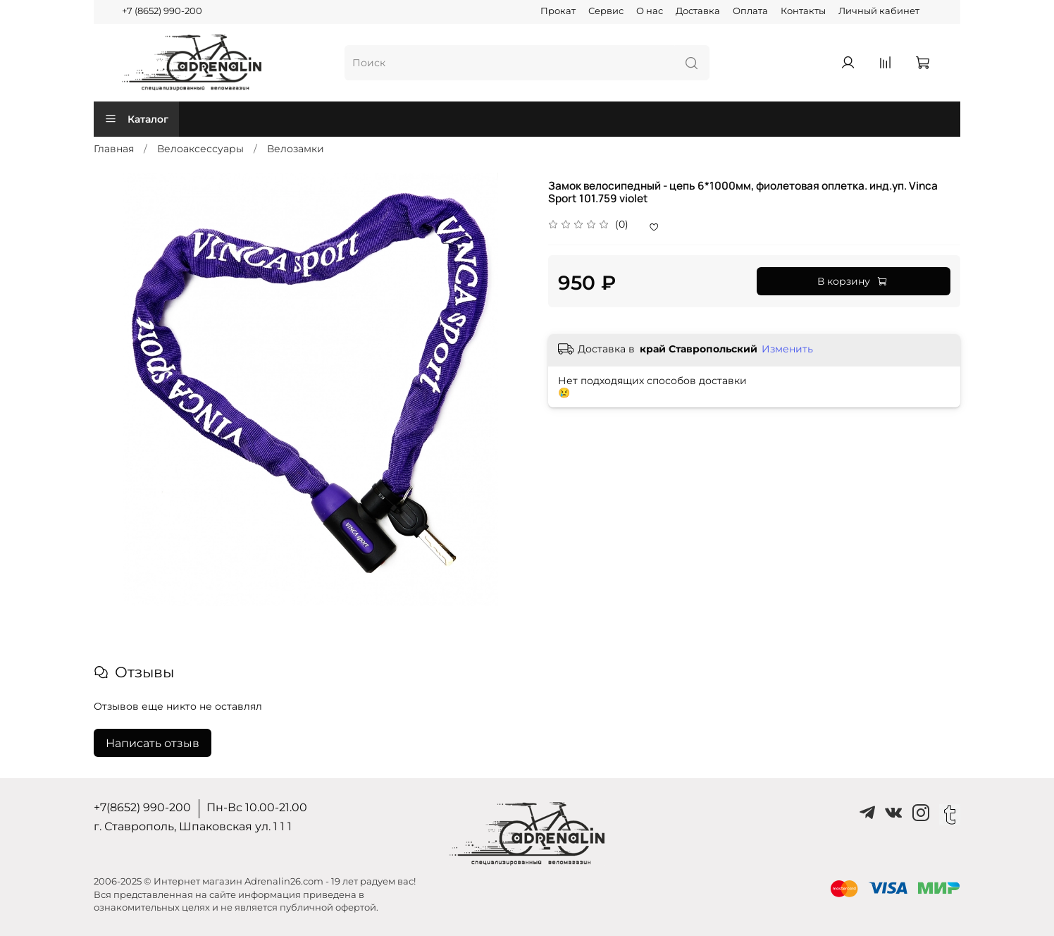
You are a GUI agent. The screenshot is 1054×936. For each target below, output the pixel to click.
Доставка (698, 11)
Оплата (750, 11)
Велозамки (295, 148)
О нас (649, 11)
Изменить (787, 349)
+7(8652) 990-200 (142, 807)
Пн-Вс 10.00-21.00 (256, 807)
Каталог (136, 119)
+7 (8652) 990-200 (162, 11)
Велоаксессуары (200, 148)
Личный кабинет (878, 11)
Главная (114, 148)
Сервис (606, 11)
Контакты (803, 11)
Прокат (558, 11)
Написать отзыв (152, 743)
